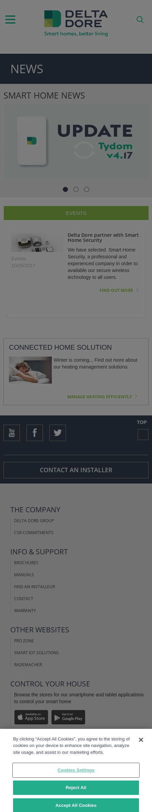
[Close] (141, 742)
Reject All (76, 790)
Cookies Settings (76, 773)
